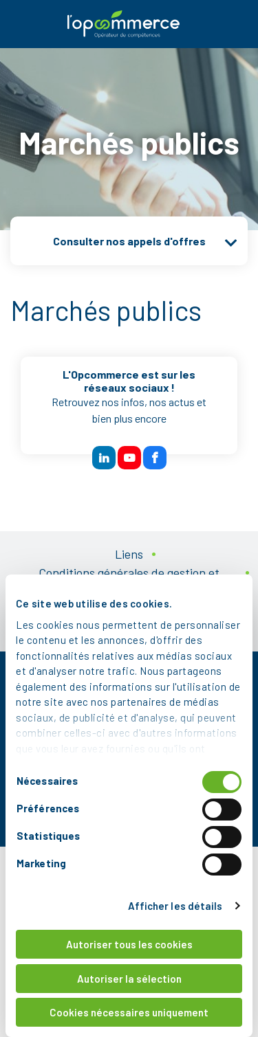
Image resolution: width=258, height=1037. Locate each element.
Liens (129, 553)
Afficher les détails (175, 906)
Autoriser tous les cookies (129, 944)
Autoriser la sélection (129, 978)
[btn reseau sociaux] (104, 457)
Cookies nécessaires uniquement (129, 1012)
